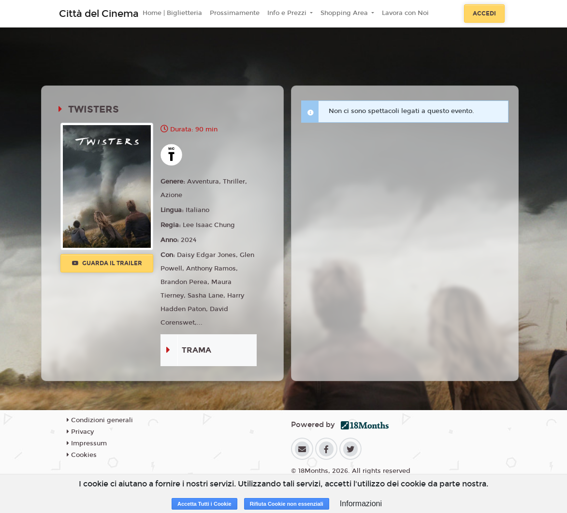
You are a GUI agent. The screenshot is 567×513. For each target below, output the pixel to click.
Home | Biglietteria (172, 13)
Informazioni (361, 503)
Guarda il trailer (107, 263)
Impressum (87, 443)
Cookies (82, 455)
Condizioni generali (100, 420)
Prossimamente (235, 13)
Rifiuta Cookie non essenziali (286, 504)
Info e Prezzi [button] (287, 13)
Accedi (484, 13)
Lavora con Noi (405, 13)
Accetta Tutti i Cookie (204, 504)
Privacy (80, 432)
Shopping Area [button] (345, 13)
